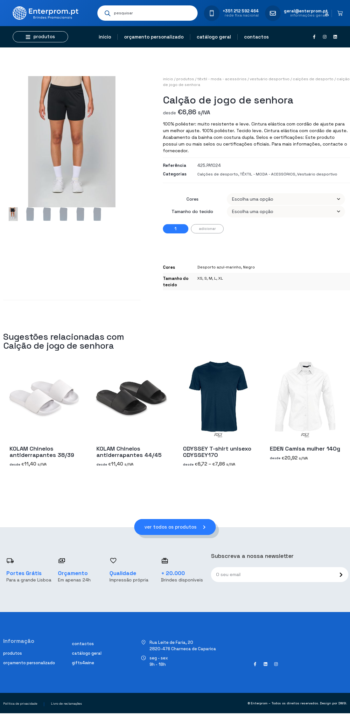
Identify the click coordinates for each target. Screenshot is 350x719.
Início (105, 37)
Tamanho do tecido (192, 211)
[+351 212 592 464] (212, 13)
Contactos (256, 37)
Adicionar (207, 228)
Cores (192, 199)
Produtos (185, 79)
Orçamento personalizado (154, 37)
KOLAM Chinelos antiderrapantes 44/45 (129, 452)
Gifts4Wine (83, 663)
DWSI (342, 703)
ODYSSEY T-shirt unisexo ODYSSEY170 (217, 452)
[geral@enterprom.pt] (273, 13)
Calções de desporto (313, 79)
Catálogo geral (214, 37)
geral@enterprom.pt (306, 11)
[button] (40, 36)
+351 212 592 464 (241, 11)
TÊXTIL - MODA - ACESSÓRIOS (222, 79)
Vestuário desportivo (270, 79)
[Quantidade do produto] (175, 228)
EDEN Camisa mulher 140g (305, 448)
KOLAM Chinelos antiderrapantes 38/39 (42, 452)
